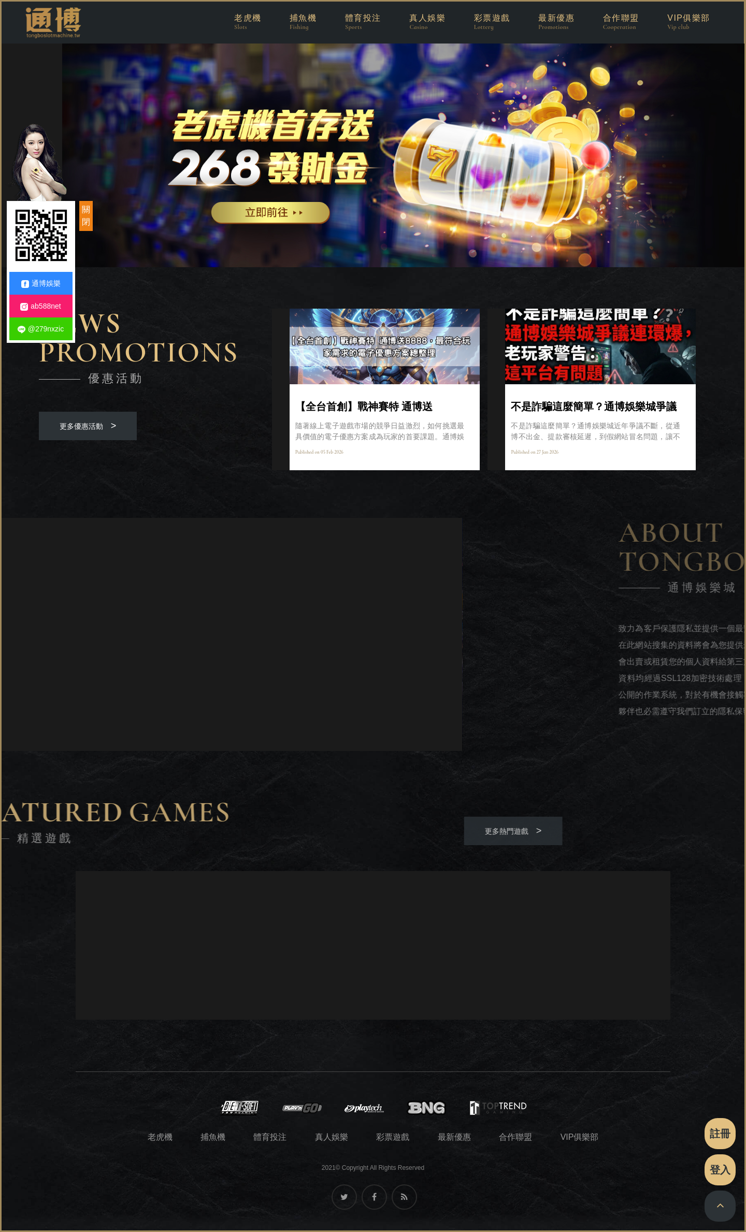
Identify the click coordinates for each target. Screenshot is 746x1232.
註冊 (720, 1133)
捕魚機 (212, 1137)
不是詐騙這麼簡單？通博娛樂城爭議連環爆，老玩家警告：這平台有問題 (594, 407)
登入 (720, 1170)
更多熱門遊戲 (137, 830)
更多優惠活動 (88, 425)
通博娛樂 (41, 283)
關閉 (86, 215)
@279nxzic (41, 329)
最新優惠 (454, 1137)
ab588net (40, 306)
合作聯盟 (515, 1137)
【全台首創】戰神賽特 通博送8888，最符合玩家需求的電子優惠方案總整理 (379, 407)
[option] (373, 155)
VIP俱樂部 (580, 1137)
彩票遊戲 (392, 1137)
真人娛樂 (331, 1137)
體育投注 (269, 1137)
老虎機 (160, 1137)
